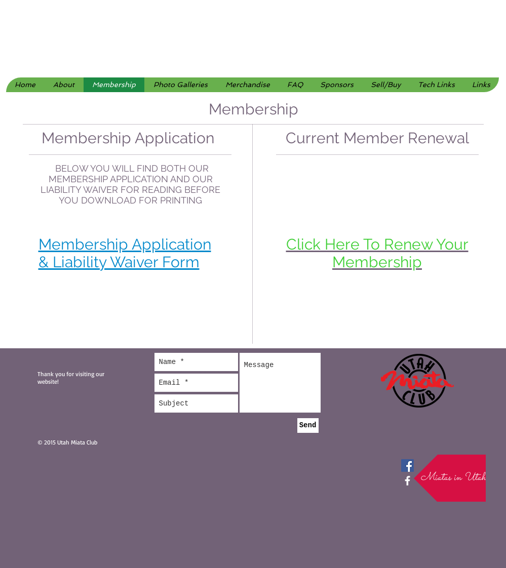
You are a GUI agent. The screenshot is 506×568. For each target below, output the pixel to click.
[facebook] (407, 480)
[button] (180, 84)
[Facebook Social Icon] (407, 465)
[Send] (308, 425)
